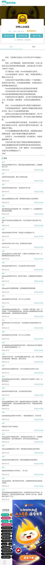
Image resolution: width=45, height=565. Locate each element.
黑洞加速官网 (6, 551)
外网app (5, 521)
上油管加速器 (6, 524)
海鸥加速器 (6, 534)
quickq (4, 544)
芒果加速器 (6, 547)
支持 (35, 170)
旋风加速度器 (6, 528)
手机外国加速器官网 (9, 531)
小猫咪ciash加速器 (8, 554)
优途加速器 (6, 518)
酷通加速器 (6, 537)
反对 (40, 170)
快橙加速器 (6, 557)
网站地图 (5, 515)
